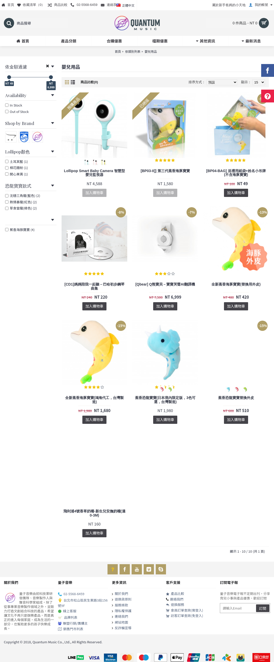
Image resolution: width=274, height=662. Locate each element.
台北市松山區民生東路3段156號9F (83, 603)
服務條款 (120, 605)
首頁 (118, 51)
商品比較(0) (89, 82)
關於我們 (120, 593)
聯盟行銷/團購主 (73, 623)
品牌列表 (67, 618)
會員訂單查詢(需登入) (184, 610)
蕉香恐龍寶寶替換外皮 (236, 398)
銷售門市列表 (70, 629)
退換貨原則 (121, 599)
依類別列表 (132, 51)
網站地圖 (120, 622)
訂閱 (262, 608)
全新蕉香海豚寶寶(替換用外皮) (235, 284)
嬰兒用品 (151, 51)
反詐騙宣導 (121, 628)
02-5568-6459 (71, 594)
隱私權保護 (121, 611)
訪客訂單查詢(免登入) (184, 615)
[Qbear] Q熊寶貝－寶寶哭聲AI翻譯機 (165, 284)
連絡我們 (120, 616)
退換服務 (175, 604)
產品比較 (175, 593)
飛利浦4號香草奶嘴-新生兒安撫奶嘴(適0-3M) (94, 513)
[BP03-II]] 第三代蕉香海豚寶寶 (165, 171)
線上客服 (67, 611)
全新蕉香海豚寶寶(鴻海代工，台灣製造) (94, 400)
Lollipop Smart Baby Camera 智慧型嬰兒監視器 (94, 173)
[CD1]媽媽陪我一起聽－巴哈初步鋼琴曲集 (94, 286)
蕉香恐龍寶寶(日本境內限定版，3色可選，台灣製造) (165, 400)
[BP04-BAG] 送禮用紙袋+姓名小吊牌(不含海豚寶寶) (236, 173)
